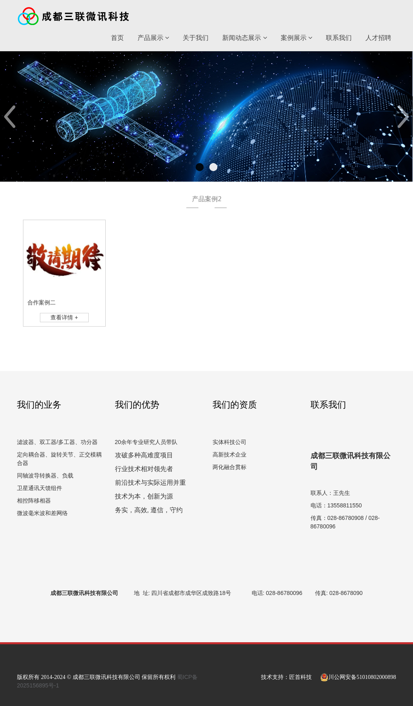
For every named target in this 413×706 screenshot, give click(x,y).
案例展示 (296, 37)
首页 (117, 37)
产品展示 (153, 37)
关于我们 (196, 37)
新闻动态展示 (244, 37)
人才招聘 (378, 37)
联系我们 (339, 37)
